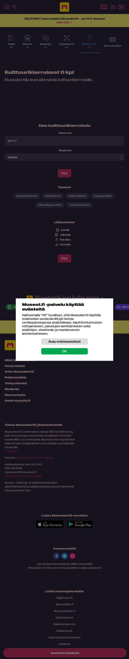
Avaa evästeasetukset (64, 341)
